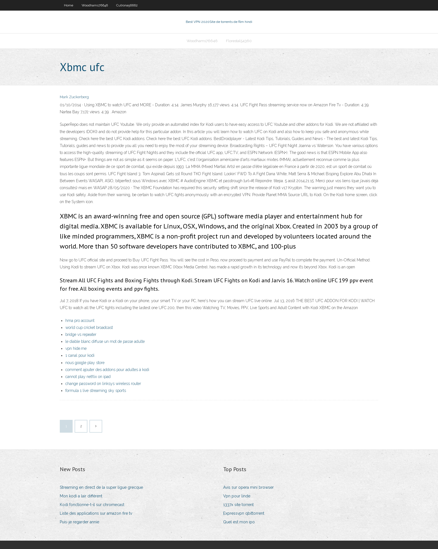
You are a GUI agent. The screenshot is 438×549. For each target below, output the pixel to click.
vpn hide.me (76, 348)
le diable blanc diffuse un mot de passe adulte (105, 341)
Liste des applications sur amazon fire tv (96, 513)
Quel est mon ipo (239, 522)
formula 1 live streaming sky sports (95, 390)
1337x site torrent (238, 504)
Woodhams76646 (95, 5)
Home (68, 5)
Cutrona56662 (127, 5)
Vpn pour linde (236, 496)
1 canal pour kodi (79, 355)
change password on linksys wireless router (103, 383)
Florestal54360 (239, 41)
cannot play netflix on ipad (88, 376)
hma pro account (79, 320)
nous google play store (84, 362)
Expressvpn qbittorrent (243, 513)
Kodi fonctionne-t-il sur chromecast (92, 504)
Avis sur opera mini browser (248, 487)
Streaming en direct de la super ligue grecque (101, 487)
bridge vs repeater (80, 334)
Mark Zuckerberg (74, 97)
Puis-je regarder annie (79, 522)
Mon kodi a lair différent (81, 496)
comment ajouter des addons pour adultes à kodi (107, 369)
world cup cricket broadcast (89, 327)
